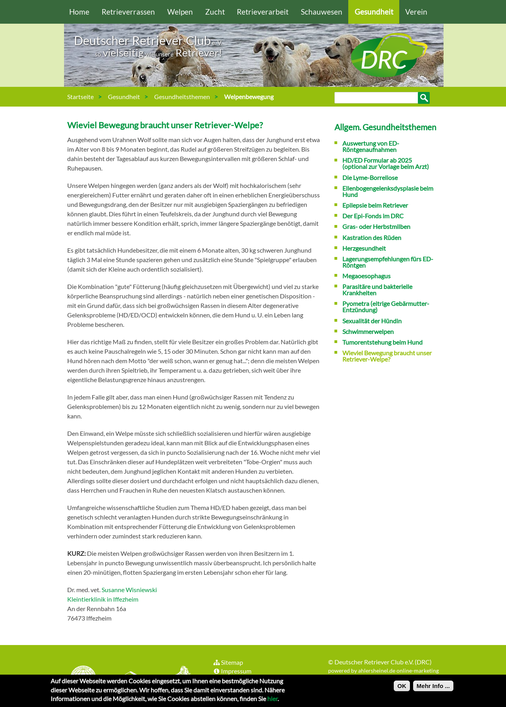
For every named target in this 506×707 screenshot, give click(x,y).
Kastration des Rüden (371, 237)
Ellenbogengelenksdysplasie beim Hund (387, 191)
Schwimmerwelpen (368, 331)
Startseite (80, 96)
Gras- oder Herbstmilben (376, 226)
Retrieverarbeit (263, 11)
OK (401, 687)
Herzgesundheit (364, 248)
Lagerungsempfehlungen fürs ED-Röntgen (387, 262)
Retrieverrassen (128, 11)
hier (272, 700)
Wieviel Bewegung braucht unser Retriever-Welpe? (165, 125)
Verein (416, 11)
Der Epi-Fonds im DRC (373, 215)
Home (79, 11)
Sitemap (228, 662)
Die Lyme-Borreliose (370, 177)
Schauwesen (321, 11)
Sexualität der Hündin (372, 320)
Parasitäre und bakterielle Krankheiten (377, 289)
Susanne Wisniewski (129, 589)
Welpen (180, 11)
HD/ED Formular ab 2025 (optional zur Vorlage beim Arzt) (385, 163)
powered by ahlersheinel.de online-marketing (383, 670)
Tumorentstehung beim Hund (382, 342)
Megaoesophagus (366, 275)
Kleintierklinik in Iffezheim (102, 599)
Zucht (215, 11)
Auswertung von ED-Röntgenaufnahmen (370, 146)
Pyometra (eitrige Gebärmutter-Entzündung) (385, 306)
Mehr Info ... (433, 687)
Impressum (232, 671)
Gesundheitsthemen (182, 96)
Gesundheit (374, 11)
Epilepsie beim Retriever (375, 205)
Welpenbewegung (249, 96)
